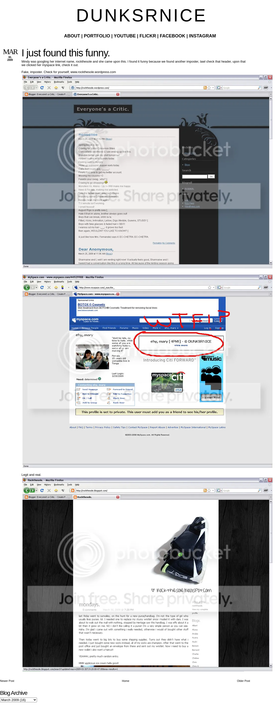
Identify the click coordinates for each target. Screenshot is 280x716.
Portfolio (97, 35)
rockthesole (84, 61)
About (72, 35)
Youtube (125, 35)
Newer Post (7, 680)
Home (125, 680)
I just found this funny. (66, 52)
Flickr (148, 35)
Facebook (172, 35)
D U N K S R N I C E (140, 15)
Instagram (202, 35)
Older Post (243, 680)
